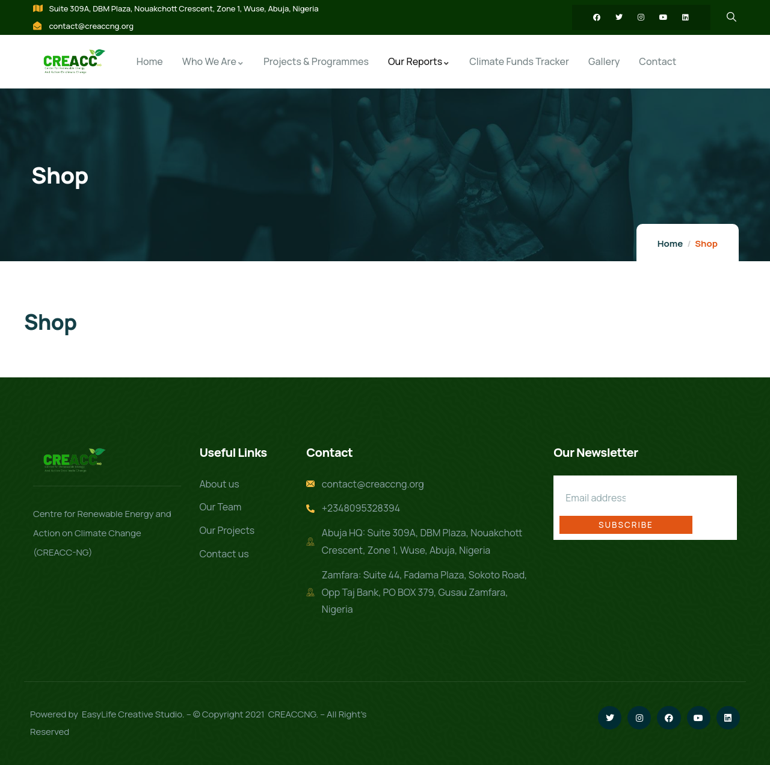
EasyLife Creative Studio (132, 714)
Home (670, 243)
